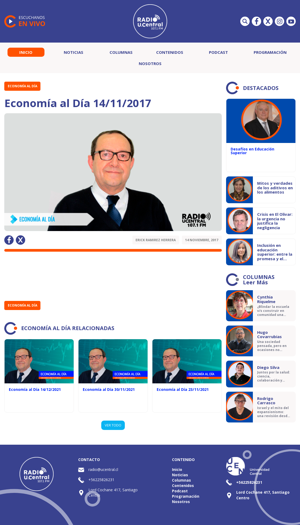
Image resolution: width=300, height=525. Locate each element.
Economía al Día (22, 86)
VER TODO (113, 425)
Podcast (218, 52)
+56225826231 (101, 479)
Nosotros (150, 63)
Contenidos (169, 52)
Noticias (73, 52)
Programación (270, 52)
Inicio (25, 52)
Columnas (121, 52)
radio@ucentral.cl (103, 469)
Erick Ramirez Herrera (156, 240)
